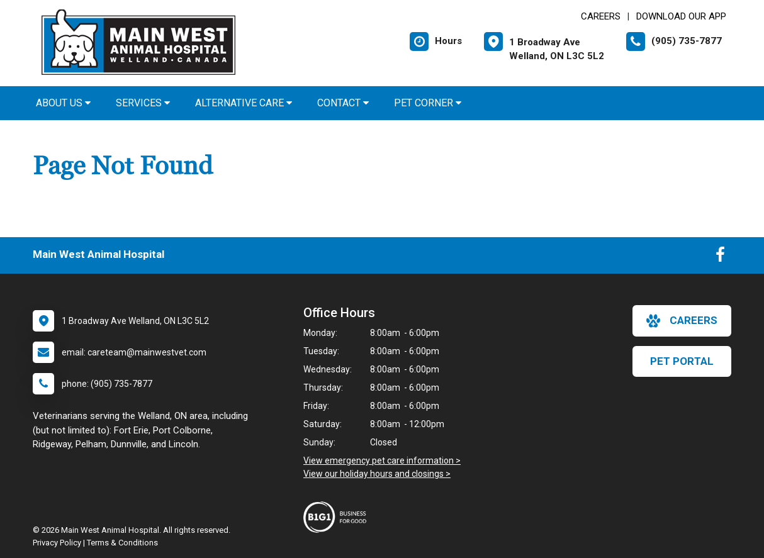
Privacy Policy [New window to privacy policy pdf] (57, 542)
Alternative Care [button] (243, 103)
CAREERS (601, 16)
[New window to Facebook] (720, 257)
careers (681, 321)
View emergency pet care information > (382, 460)
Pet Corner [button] (427, 103)
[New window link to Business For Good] (338, 517)
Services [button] (143, 103)
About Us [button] (63, 103)
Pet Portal (682, 361)
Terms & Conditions (122, 542)
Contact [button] (343, 103)
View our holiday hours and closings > (377, 474)
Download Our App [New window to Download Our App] (681, 16)
